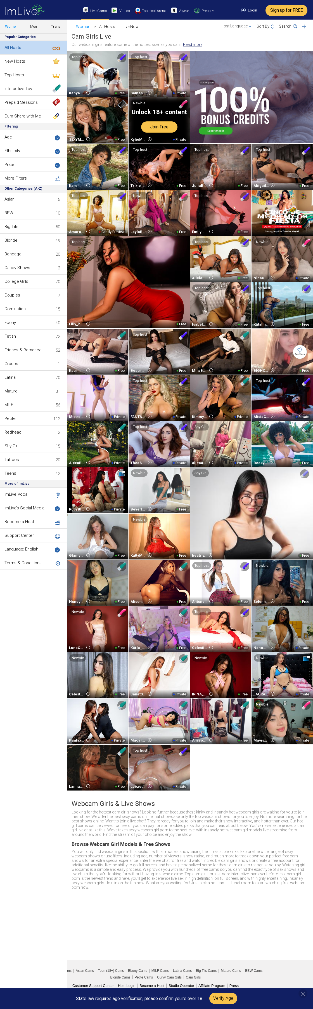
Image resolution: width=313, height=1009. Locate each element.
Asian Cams (85, 971)
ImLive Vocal (16, 494)
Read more (192, 44)
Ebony (10, 322)
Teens (10, 473)
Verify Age (223, 998)
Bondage (13, 254)
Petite (10, 418)
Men (33, 26)
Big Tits (11, 226)
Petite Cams (144, 977)
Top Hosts (14, 74)
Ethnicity (32, 151)
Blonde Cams (120, 977)
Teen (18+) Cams (111, 971)
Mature (11, 391)
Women (11, 26)
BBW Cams (253, 971)
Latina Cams (182, 971)
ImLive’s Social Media (32, 508)
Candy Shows (17, 267)
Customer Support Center (93, 986)
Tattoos (11, 459)
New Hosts (14, 61)
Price (32, 165)
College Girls (16, 281)
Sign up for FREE (286, 10)
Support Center (19, 535)
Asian (9, 199)
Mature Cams (231, 971)
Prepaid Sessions (21, 102)
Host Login (126, 986)
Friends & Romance (23, 349)
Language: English (32, 549)
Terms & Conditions (23, 562)
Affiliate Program (211, 986)
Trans (56, 26)
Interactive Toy (18, 88)
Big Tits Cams (206, 971)
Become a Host (19, 521)
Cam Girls (193, 977)
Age (32, 137)
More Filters (32, 178)
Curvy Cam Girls (169, 977)
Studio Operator (181, 986)
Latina (10, 377)
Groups (11, 363)
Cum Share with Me (22, 116)
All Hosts (12, 47)
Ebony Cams (137, 971)
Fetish (10, 336)
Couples (12, 295)
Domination (15, 308)
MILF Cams (160, 971)
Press (234, 986)
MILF (8, 404)
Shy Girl (11, 445)
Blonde (11, 240)
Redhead (13, 432)
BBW (8, 212)
